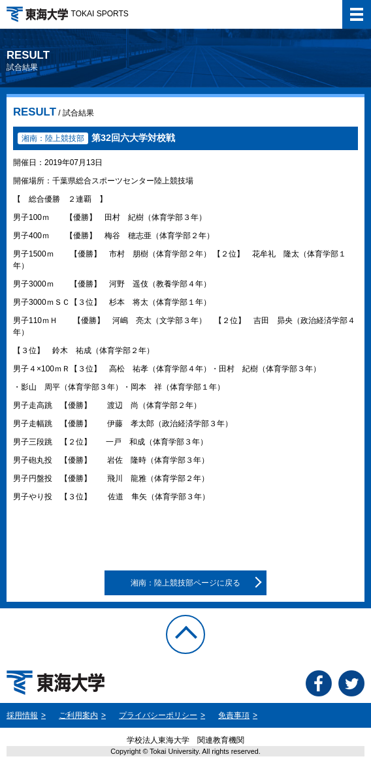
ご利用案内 (78, 715)
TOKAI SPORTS (68, 13)
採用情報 (22, 715)
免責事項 (234, 715)
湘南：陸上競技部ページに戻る (185, 582)
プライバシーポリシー (158, 715)
